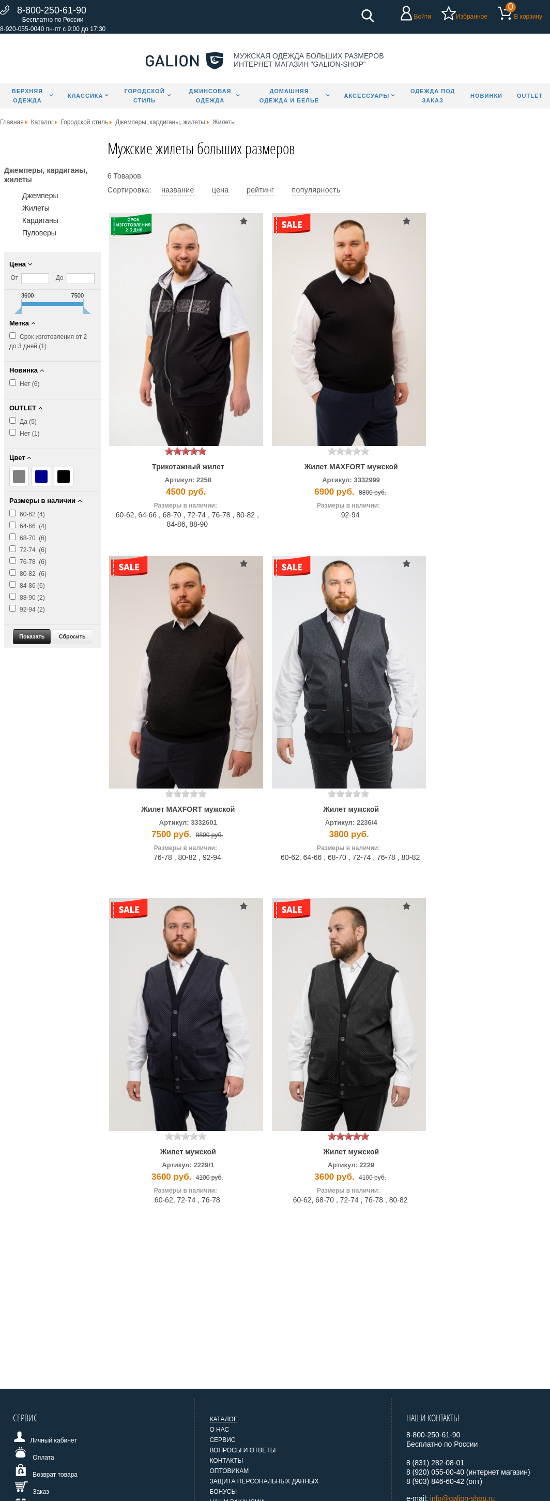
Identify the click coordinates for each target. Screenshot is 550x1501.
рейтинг (260, 190)
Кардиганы (40, 220)
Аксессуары (367, 96)
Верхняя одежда (27, 95)
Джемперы (40, 195)
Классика (85, 96)
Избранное (471, 16)
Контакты (226, 1460)
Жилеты (36, 208)
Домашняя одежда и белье (289, 95)
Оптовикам (229, 1471)
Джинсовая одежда (210, 95)
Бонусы (223, 1491)
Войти (422, 16)
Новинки (486, 96)
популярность (316, 190)
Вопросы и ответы (242, 1450)
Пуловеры (39, 233)
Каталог (223, 1419)
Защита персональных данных (263, 1481)
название (177, 190)
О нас (219, 1429)
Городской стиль (144, 95)
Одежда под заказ (432, 95)
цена (220, 190)
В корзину (528, 16)
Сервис (222, 1440)
